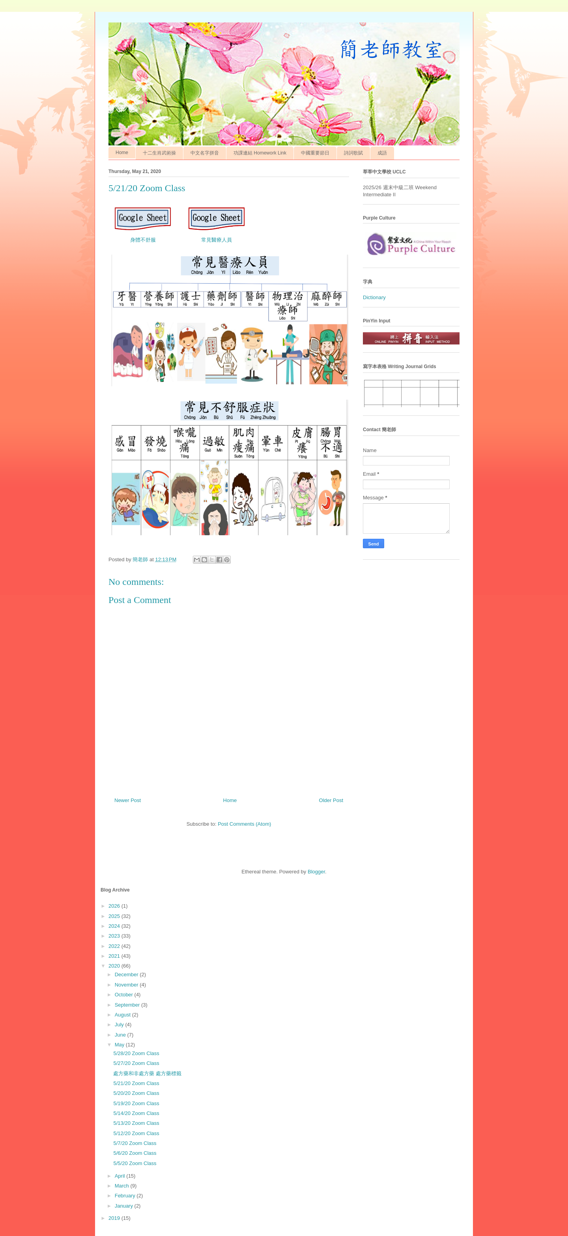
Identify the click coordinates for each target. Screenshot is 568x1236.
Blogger (316, 872)
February (126, 1196)
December (127, 974)
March (123, 1186)
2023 (114, 936)
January (125, 1206)
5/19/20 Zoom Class (136, 1103)
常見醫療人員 (216, 240)
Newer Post (127, 800)
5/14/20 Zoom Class (136, 1113)
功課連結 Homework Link (260, 153)
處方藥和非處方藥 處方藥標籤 (147, 1073)
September (128, 1005)
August (123, 1015)
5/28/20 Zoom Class (136, 1053)
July (120, 1025)
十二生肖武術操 (159, 153)
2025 (114, 916)
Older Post (331, 800)
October (125, 995)
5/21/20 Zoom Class (136, 1083)
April (121, 1176)
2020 (114, 966)
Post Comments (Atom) (244, 824)
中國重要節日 (315, 153)
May (120, 1045)
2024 (114, 926)
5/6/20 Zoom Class (134, 1153)
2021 (114, 956)
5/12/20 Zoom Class (136, 1133)
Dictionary (374, 297)
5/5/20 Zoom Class (134, 1163)
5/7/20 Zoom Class (134, 1143)
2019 (114, 1218)
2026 (114, 906)
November (127, 985)
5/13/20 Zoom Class (136, 1123)
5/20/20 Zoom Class (136, 1093)
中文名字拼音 (205, 153)
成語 (382, 153)
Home (122, 152)
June (121, 1035)
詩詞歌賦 (353, 153)
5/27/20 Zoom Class (136, 1063)
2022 (114, 946)
